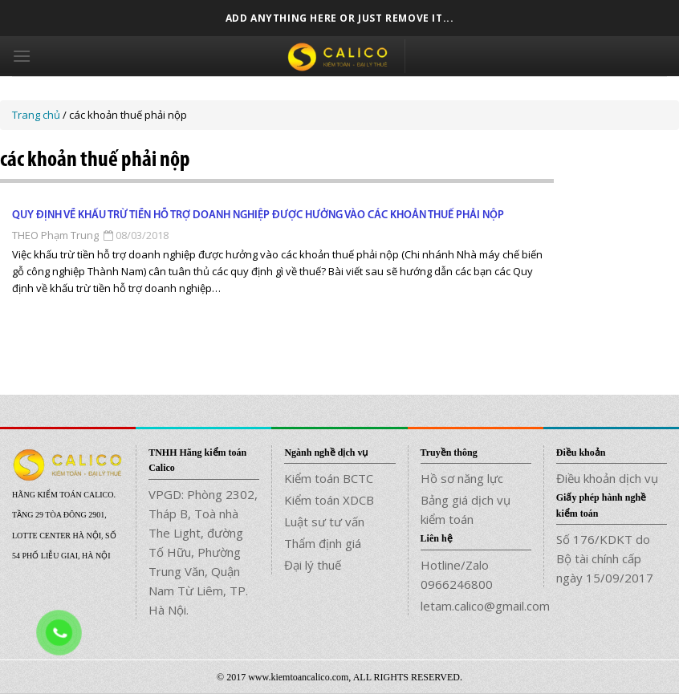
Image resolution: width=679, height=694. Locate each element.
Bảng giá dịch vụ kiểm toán (465, 509)
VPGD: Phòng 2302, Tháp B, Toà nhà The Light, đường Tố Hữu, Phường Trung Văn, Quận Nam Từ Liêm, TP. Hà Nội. (203, 552)
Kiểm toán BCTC (328, 478)
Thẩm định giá (322, 543)
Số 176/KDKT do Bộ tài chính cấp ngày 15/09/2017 (604, 558)
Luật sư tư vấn (324, 521)
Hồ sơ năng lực (462, 478)
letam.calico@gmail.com (476, 606)
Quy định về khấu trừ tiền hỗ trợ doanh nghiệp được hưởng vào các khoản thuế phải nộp (258, 215)
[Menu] (21, 55)
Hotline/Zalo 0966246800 (457, 574)
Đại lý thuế (312, 565)
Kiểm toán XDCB (329, 500)
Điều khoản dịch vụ (607, 478)
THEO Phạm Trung (55, 235)
